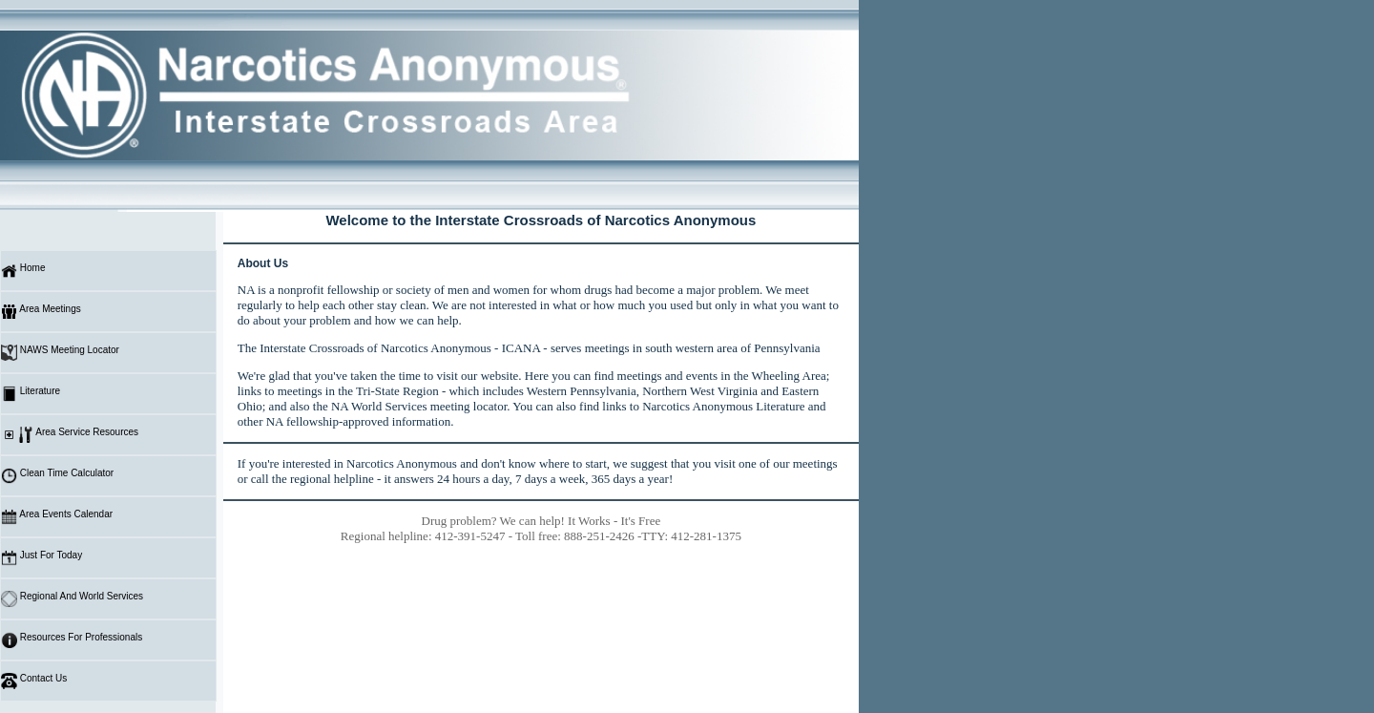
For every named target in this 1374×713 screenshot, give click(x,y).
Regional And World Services (72, 599)
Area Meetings (41, 312)
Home (23, 270)
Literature (30, 394)
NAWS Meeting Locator (60, 353)
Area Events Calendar (57, 517)
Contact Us (34, 681)
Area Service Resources (69, 435)
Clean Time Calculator (57, 476)
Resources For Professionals (71, 640)
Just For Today (41, 558)
